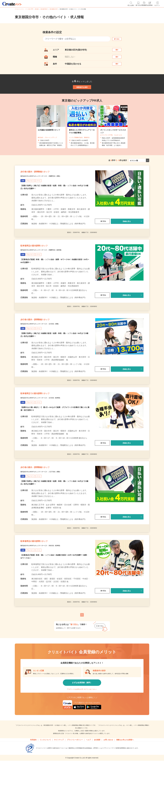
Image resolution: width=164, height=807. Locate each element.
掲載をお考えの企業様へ (125, 779)
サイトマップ (59, 779)
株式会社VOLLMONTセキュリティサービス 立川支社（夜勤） (49, 348)
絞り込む (119, 39)
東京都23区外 (44, 9)
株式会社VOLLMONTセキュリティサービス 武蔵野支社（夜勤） (50, 191)
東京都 (36, 9)
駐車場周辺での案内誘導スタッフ (43, 420)
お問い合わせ (108, 779)
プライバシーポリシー (75, 779)
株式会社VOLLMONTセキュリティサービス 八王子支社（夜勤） (50, 504)
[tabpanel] (82, 137)
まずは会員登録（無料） (82, 720)
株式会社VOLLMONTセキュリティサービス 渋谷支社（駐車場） (50, 583)
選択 (119, 51)
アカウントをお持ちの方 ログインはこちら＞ (82, 727)
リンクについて (45, 779)
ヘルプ (88, 779)
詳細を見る (126, 236)
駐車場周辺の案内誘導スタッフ (41, 264)
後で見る (102, 236)
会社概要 (97, 779)
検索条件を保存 (82, 96)
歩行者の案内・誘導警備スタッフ (42, 185)
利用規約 (33, 779)
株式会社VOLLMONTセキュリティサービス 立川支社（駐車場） (50, 426)
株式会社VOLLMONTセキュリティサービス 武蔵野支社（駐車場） (51, 269)
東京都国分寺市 (54, 9)
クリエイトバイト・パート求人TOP (24, 9)
